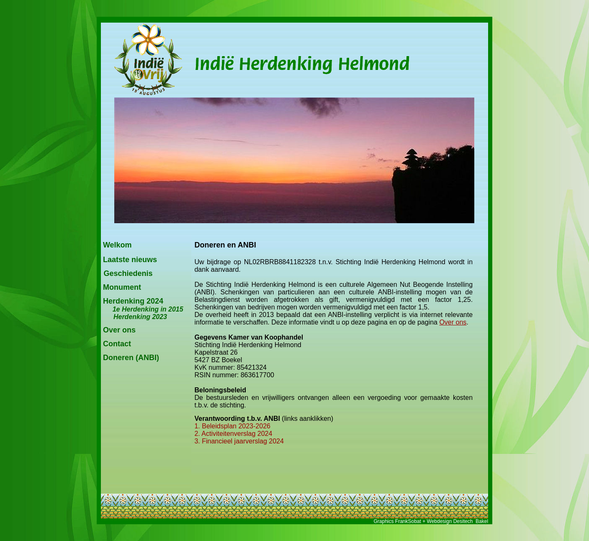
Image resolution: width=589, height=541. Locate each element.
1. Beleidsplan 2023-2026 (232, 426)
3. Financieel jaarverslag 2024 (238, 441)
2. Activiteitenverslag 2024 (233, 433)
